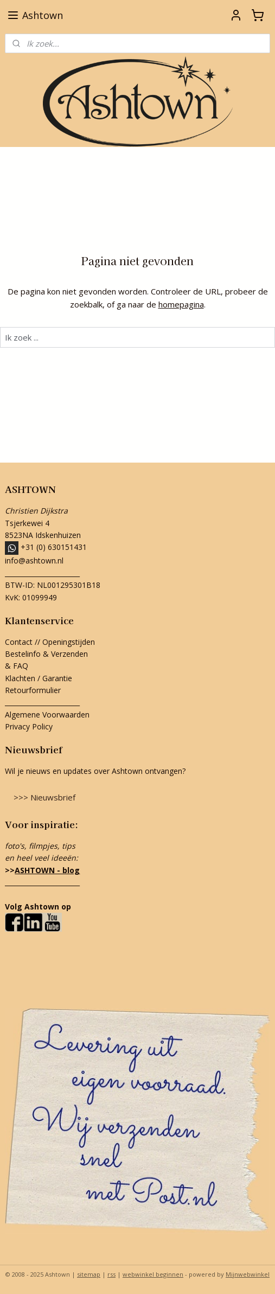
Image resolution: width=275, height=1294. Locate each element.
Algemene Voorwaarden (47, 714)
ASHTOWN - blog (47, 870)
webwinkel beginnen (153, 1274)
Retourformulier (34, 690)
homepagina (181, 304)
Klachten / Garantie (38, 678)
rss (111, 1274)
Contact (19, 642)
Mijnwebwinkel (248, 1274)
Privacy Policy (29, 726)
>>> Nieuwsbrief (44, 797)
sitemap (88, 1274)
